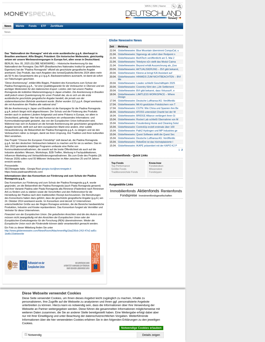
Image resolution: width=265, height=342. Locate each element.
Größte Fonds (118, 169)
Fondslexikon (156, 166)
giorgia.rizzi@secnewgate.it (56, 168)
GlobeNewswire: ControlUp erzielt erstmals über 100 (146, 127)
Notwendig (34, 334)
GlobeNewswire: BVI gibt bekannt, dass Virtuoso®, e (146, 90)
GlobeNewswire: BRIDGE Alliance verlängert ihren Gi (146, 115)
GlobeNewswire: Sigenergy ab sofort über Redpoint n (146, 54)
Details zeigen (151, 334)
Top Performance (120, 166)
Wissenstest (155, 169)
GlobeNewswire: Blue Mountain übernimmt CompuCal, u (148, 50)
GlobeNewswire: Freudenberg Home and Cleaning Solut (148, 123)
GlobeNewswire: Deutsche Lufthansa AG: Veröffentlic (146, 100)
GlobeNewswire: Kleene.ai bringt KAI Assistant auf (145, 73)
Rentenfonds (171, 191)
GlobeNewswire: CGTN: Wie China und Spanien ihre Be (148, 108)
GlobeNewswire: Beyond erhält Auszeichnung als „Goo (147, 65)
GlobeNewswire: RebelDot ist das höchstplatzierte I (145, 141)
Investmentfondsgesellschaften (155, 195)
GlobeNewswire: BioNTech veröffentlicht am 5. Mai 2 (146, 58)
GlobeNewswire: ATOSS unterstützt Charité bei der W (147, 112)
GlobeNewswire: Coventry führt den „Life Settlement (146, 86)
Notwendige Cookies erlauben (141, 327)
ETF (43, 26)
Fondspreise (128, 195)
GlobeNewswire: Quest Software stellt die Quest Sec (146, 134)
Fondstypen (155, 172)
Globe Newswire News (125, 40)
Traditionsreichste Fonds (124, 172)
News (7, 26)
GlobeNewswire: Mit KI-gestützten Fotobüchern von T (146, 104)
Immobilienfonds (123, 191)
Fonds (33, 26)
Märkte (20, 26)
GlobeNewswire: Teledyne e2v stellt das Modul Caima (147, 61)
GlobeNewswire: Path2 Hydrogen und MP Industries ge (147, 130)
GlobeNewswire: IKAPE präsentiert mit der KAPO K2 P (147, 145)
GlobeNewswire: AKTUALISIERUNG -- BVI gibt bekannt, (148, 69)
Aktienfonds (148, 191)
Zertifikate (57, 26)
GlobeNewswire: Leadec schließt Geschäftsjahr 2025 (146, 83)
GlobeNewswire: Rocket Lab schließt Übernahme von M (148, 119)
